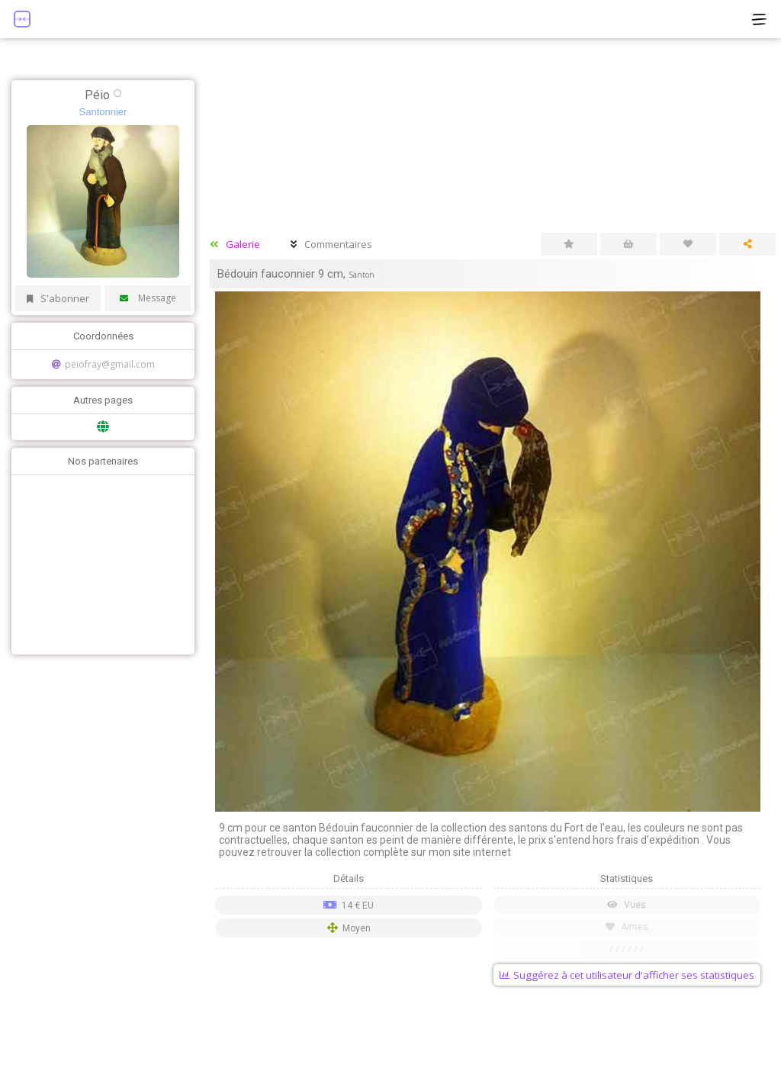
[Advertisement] (99, 563)
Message (148, 297)
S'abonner (58, 298)
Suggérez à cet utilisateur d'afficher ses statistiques (627, 975)
